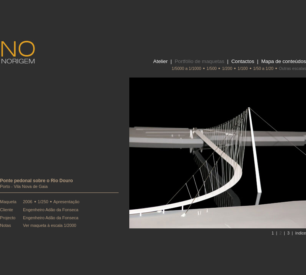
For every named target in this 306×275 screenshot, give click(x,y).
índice (300, 233)
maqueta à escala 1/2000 (53, 225)
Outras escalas (292, 68)
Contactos (242, 61)
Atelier (160, 61)
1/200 (227, 68)
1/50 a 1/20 (263, 68)
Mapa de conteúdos (283, 61)
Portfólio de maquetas (200, 61)
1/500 (212, 68)
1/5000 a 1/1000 (186, 68)
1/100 (243, 68)
